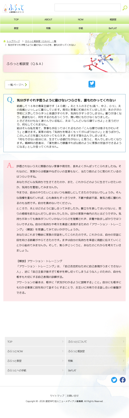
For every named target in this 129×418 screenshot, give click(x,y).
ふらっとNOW (15, 351)
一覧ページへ (16, 85)
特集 (48, 28)
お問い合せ (73, 395)
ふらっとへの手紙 (16, 370)
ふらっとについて (77, 341)
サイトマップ (57, 395)
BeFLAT (72, 370)
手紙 (80, 28)
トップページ (13, 41)
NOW (80, 19)
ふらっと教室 (14, 361)
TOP (9, 341)
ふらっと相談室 (76, 351)
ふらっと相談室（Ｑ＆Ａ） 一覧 (40, 41)
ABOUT (48, 19)
